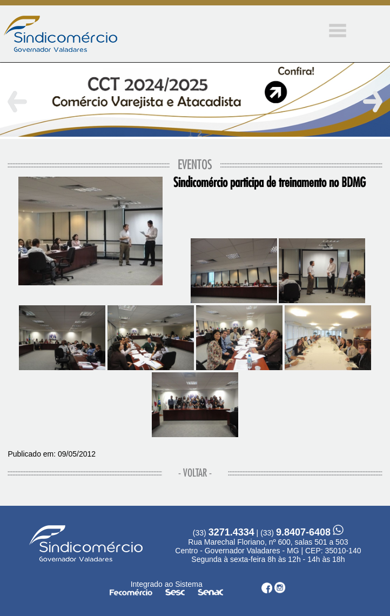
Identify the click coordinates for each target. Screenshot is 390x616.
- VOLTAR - (195, 473)
